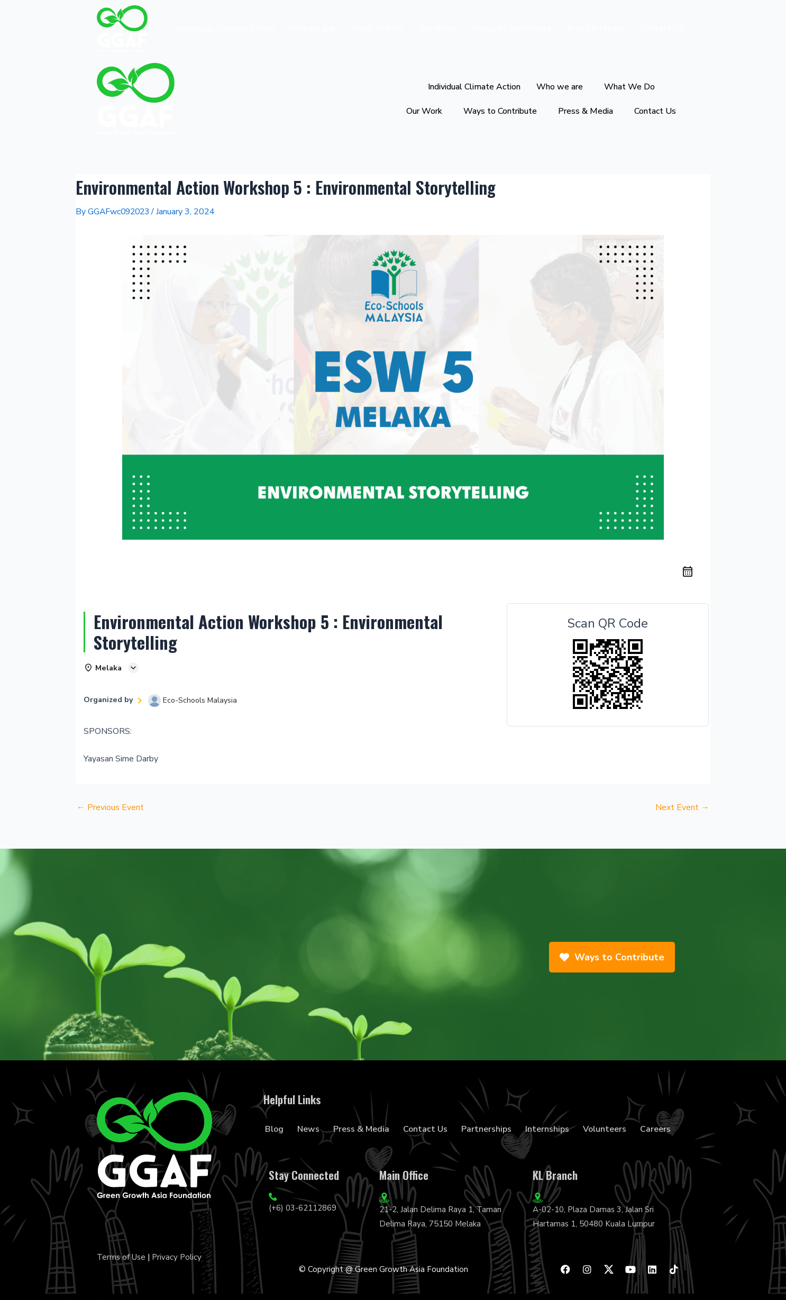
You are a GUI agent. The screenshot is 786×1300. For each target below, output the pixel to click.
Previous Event (110, 808)
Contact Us (661, 28)
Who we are (311, 28)
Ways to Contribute (512, 28)
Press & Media (596, 28)
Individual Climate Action (225, 28)
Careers (655, 1129)
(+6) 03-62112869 (302, 1208)
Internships (547, 1129)
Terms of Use (121, 1257)
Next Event (682, 808)
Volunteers (604, 1129)
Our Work (438, 28)
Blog (274, 1129)
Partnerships (486, 1129)
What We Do (377, 28)
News (308, 1129)
